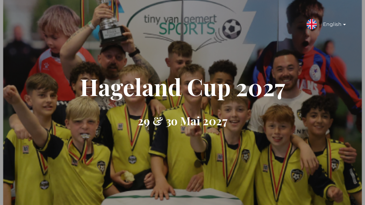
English (330, 25)
